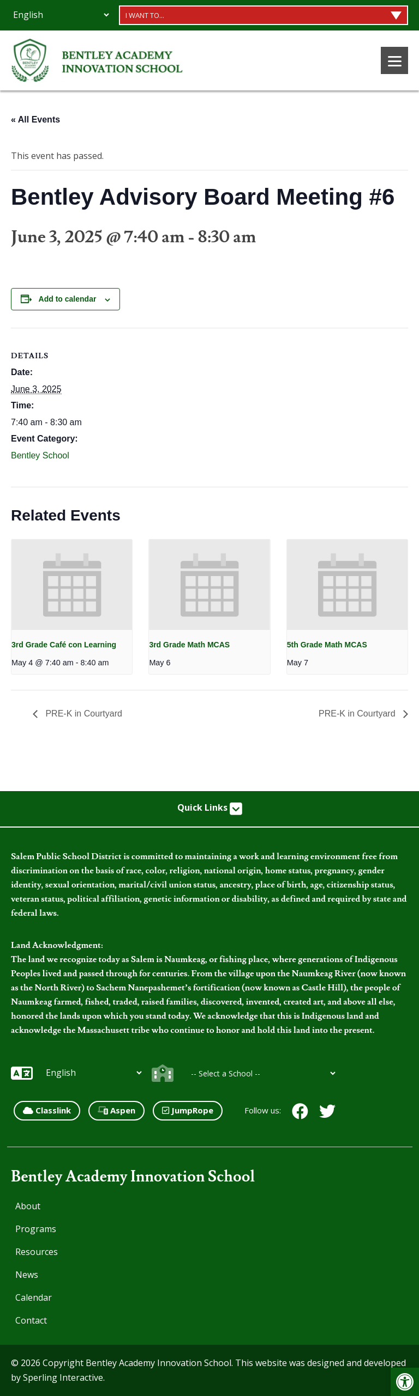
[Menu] (394, 60)
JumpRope (187, 1110)
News (26, 1275)
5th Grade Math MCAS (327, 644)
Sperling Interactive (63, 1377)
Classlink (47, 1110)
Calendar (33, 1297)
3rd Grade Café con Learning (63, 644)
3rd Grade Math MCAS (189, 644)
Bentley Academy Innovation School (133, 1177)
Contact (31, 1320)
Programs (35, 1229)
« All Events (35, 119)
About (27, 1206)
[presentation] (71, 585)
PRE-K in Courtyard (82, 713)
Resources (36, 1252)
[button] (405, 1382)
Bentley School (40, 455)
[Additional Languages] (61, 14)
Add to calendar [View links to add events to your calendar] (68, 299)
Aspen (116, 1110)
